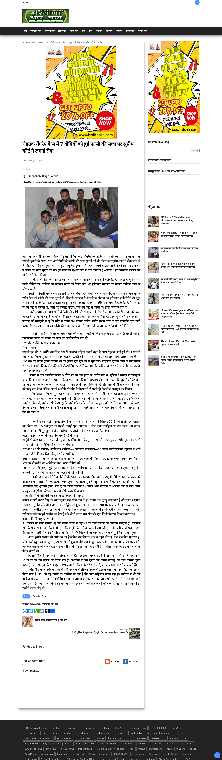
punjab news (138, 741)
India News (89, 731)
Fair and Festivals (50, 720)
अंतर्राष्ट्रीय (109, 31)
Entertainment (31, 720)
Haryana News (139, 726)
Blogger (115, 649)
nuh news (180, 736)
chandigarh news (138, 715)
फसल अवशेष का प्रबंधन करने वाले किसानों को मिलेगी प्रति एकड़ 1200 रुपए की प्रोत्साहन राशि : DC (180, 329)
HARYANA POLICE (158, 726)
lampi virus (51, 736)
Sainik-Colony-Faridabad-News (81, 746)
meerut (141, 736)
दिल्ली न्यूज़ (74, 31)
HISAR (68, 731)
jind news (140, 731)
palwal (193, 736)
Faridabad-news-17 (162, 720)
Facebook (134, 649)
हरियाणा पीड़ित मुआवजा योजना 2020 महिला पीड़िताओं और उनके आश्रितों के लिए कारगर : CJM (179, 360)
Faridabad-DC (119, 720)
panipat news (77, 741)
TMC (188, 746)
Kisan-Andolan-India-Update (179, 731)
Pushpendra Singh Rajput (42, 176)
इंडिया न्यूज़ (62, 31)
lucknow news (67, 736)
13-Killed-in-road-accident (36, 715)
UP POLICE (41, 752)
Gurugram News (64, 726)
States (123, 746)
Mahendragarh (85, 736)
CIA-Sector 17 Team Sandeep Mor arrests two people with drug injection (177, 220)
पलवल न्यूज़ (130, 31)
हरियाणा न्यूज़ (50, 31)
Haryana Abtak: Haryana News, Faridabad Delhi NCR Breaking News (51, 757)
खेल (83, 31)
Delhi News (177, 715)
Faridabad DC (82, 720)
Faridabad (67, 720)
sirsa (102, 746)
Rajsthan (186, 741)
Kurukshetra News (33, 736)
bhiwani (106, 715)
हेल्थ (90, 31)
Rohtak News (31, 746)
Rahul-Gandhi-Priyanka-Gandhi (163, 741)
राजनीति (119, 31)
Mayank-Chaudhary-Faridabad (111, 736)
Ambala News (74, 715)
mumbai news (155, 736)
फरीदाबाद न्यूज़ (35, 31)
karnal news (155, 731)
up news (29, 752)
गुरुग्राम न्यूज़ (142, 31)
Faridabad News (37, 42)
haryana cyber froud (118, 726)
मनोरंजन (99, 31)
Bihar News (120, 715)
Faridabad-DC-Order (139, 720)
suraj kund (136, 746)
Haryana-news (31, 731)
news (169, 736)
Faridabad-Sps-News (185, 720)
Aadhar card (58, 715)
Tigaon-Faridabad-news (170, 746)
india (77, 731)
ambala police (92, 715)
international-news (107, 731)
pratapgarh (104, 741)
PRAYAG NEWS (121, 741)
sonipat (112, 746)
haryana (100, 726)
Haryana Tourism (178, 726)
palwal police (47, 741)
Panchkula (62, 741)
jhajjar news (126, 731)
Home (25, 2)
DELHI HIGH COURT (159, 715)
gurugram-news (84, 726)
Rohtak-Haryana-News (51, 746)
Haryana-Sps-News (52, 731)
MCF (132, 736)
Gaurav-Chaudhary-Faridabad (39, 726)
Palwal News (30, 741)
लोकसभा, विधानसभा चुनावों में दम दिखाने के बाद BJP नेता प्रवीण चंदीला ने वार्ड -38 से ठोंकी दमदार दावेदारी (180, 313)
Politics (91, 741)
